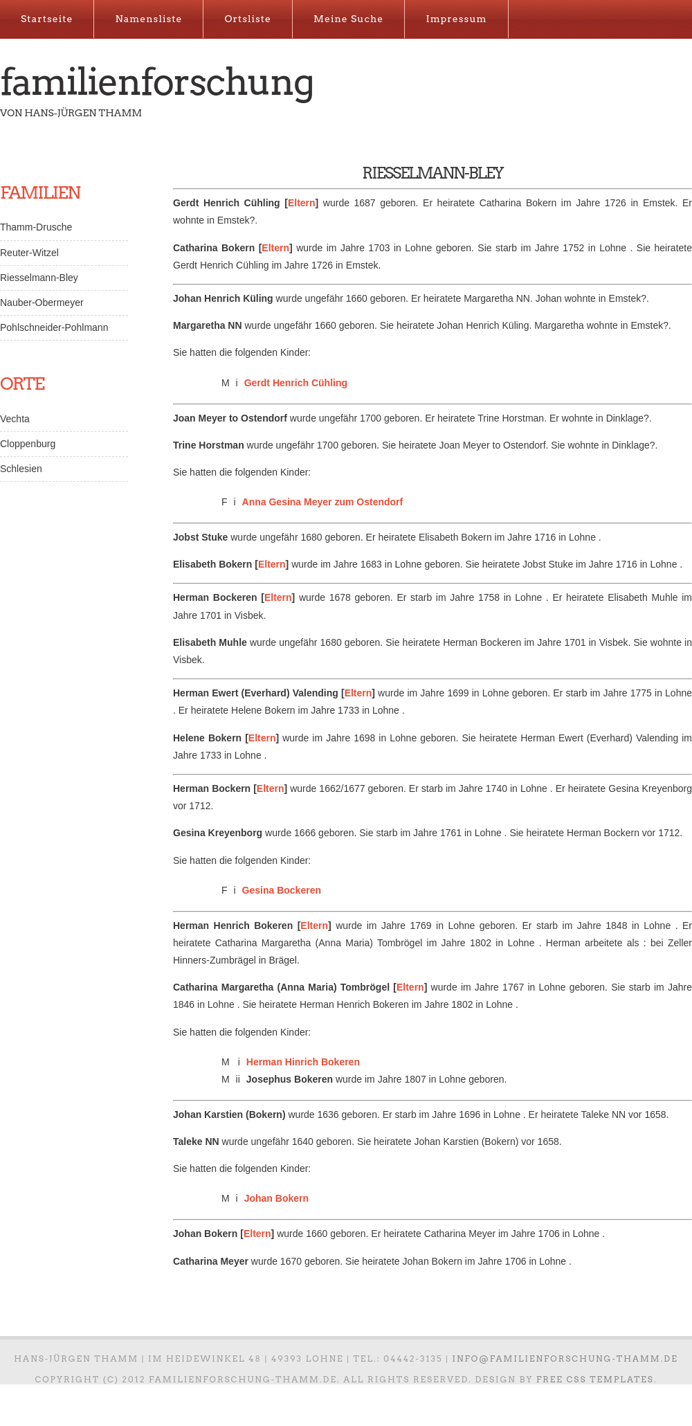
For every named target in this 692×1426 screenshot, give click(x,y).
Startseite (47, 18)
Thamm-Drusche (36, 227)
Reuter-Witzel (29, 252)
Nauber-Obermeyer (42, 302)
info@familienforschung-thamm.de (565, 1358)
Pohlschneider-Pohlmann (54, 327)
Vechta (15, 418)
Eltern (302, 202)
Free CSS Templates (595, 1379)
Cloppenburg (27, 443)
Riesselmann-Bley (39, 277)
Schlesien (21, 468)
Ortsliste (247, 18)
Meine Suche (348, 18)
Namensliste (148, 18)
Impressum (456, 18)
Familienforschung (156, 82)
